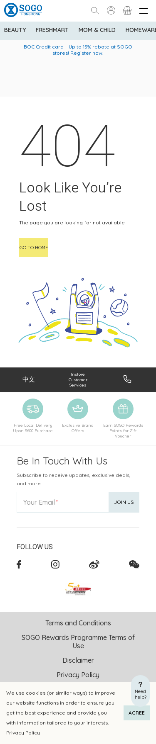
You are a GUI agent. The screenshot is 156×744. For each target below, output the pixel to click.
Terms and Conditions (78, 623)
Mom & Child (97, 30)
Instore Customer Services (78, 380)
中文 (28, 379)
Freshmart (52, 30)
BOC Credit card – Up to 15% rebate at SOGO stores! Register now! (78, 50)
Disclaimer (78, 660)
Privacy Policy (23, 732)
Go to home (34, 247)
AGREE (137, 713)
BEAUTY (15, 30)
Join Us (124, 502)
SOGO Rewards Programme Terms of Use (78, 641)
